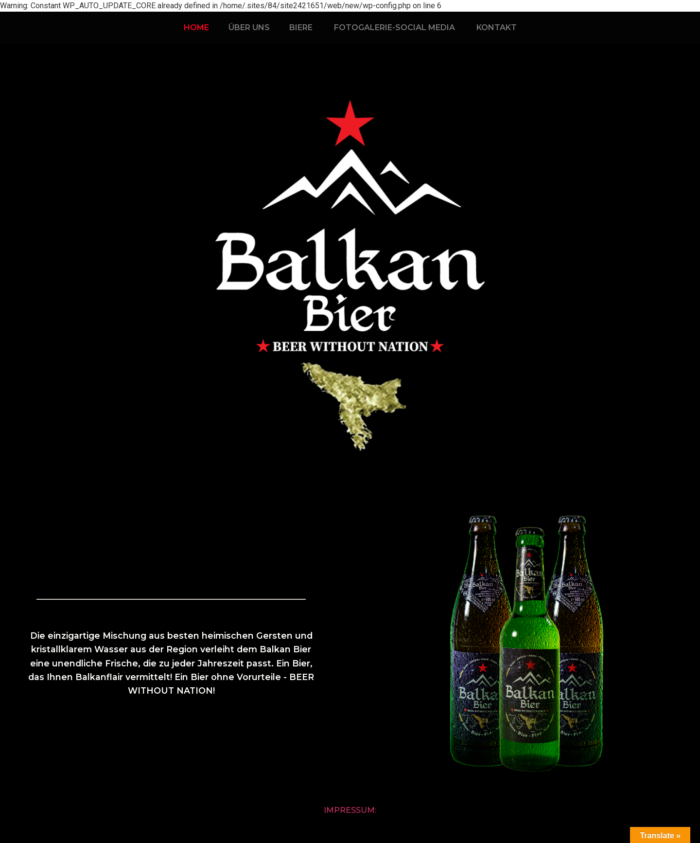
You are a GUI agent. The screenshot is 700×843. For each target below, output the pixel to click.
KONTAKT (496, 27)
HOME (196, 27)
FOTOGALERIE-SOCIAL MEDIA (394, 27)
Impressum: (350, 810)
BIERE (301, 27)
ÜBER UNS (249, 27)
